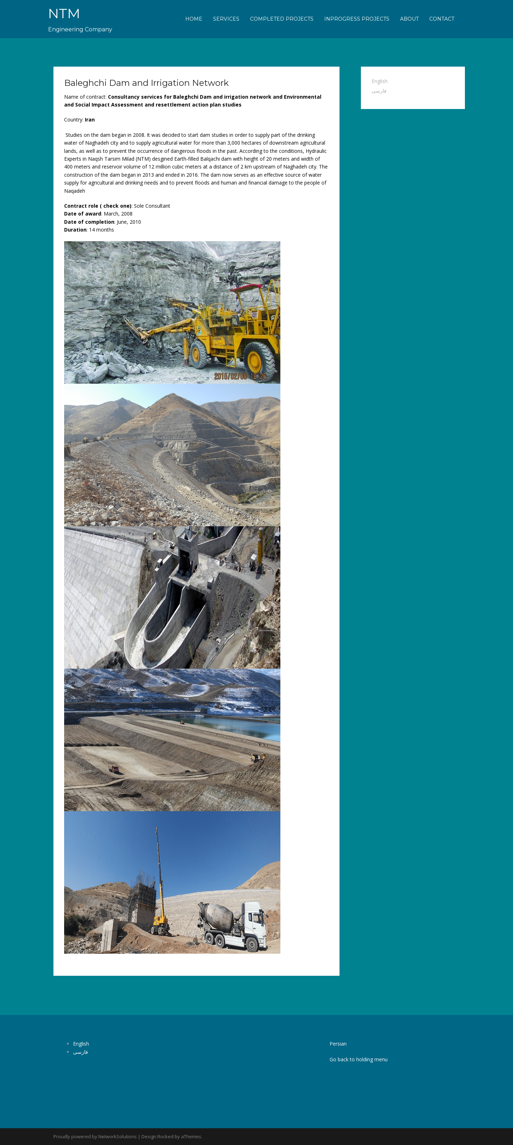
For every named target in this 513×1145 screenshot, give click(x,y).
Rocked (165, 1136)
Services (226, 19)
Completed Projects (282, 19)
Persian (338, 1043)
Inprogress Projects (356, 19)
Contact (441, 19)
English (380, 81)
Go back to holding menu (359, 1059)
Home (193, 19)
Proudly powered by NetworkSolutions (95, 1136)
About (409, 19)
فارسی (379, 90)
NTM (65, 13)
